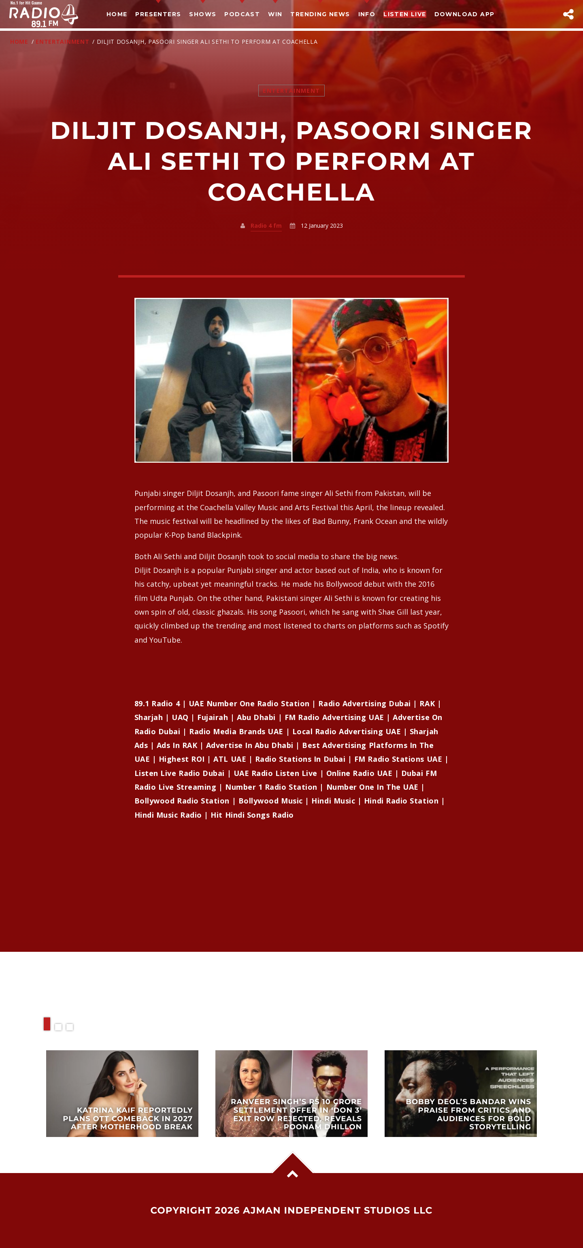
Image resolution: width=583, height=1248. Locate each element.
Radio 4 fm (266, 225)
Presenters (158, 14)
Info (367, 14)
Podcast (242, 14)
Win (275, 14)
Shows (202, 14)
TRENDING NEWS (320, 14)
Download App (464, 14)
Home (117, 14)
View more (122, 1093)
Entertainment (62, 41)
